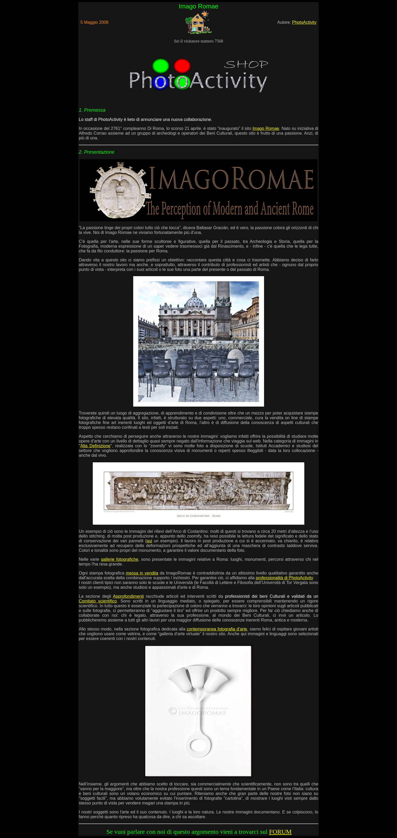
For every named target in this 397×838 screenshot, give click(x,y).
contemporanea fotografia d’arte (217, 629)
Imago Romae (265, 128)
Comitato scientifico (98, 601)
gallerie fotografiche (119, 559)
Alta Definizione (95, 446)
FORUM (280, 831)
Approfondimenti (128, 596)
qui (149, 541)
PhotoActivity (304, 22)
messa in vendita (142, 573)
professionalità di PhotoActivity (284, 578)
